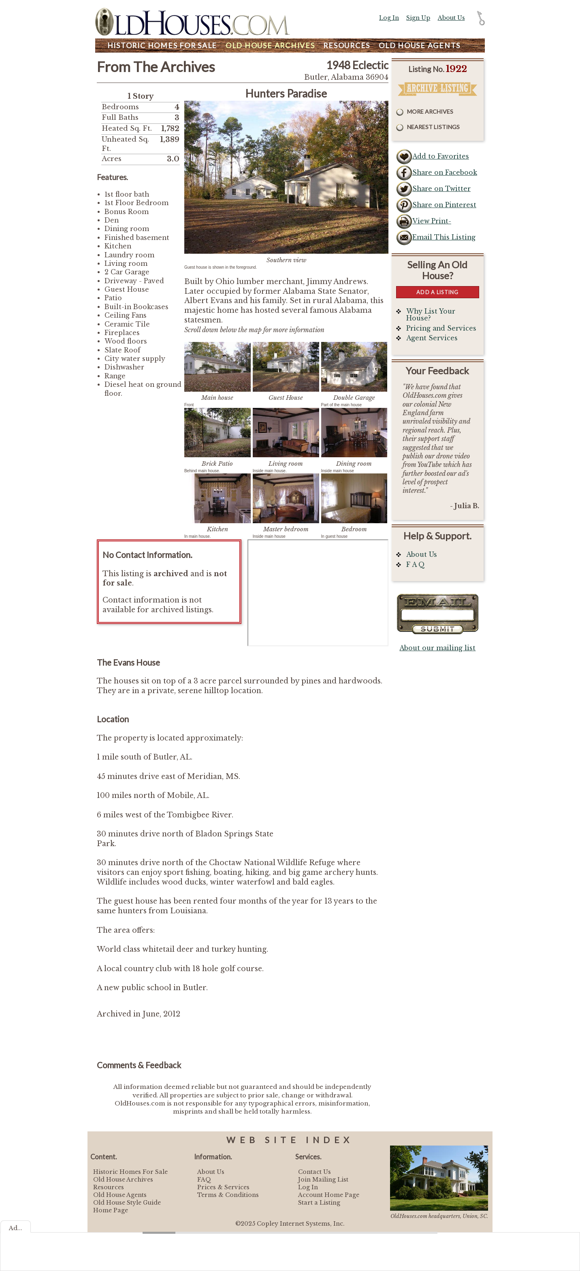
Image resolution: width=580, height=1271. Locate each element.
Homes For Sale (162, 45)
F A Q (415, 564)
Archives (270, 45)
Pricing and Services (441, 328)
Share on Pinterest (444, 205)
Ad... (15, 1228)
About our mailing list (437, 648)
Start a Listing (319, 1202)
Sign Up (418, 17)
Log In (389, 17)
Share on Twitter (441, 189)
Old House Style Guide (127, 1202)
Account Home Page (328, 1195)
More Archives (430, 111)
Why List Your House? (430, 315)
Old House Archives (123, 1179)
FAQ (204, 1179)
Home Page (110, 1210)
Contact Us (314, 1172)
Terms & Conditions (228, 1195)
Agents (420, 45)
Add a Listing (437, 292)
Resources (346, 45)
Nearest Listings (433, 126)
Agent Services (432, 338)
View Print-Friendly (431, 223)
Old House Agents (120, 1195)
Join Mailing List (323, 1179)
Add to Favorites (440, 156)
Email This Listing (444, 237)
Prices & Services (223, 1187)
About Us (451, 17)
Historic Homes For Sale (130, 1172)
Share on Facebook (444, 172)
